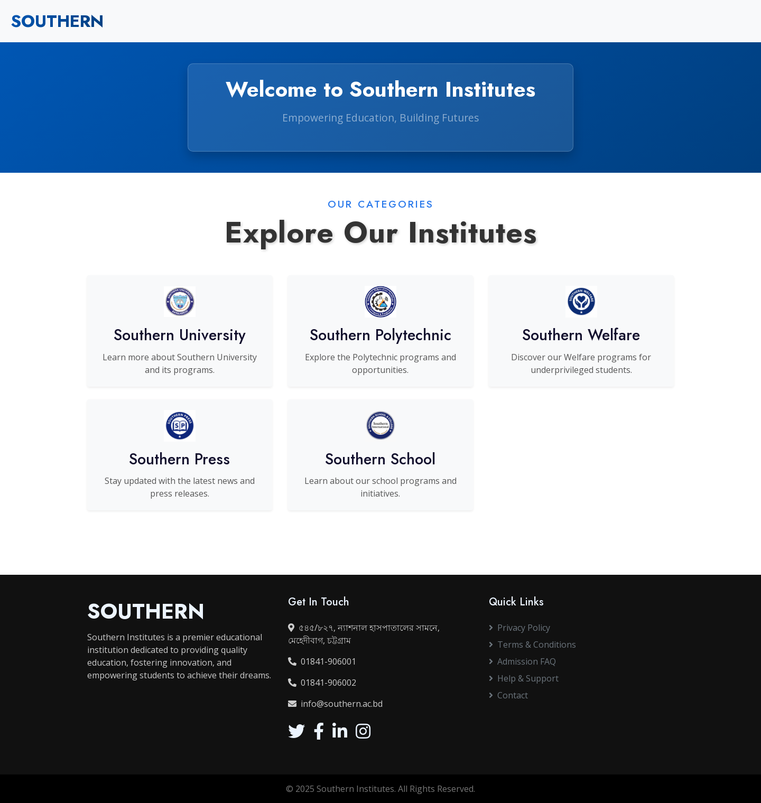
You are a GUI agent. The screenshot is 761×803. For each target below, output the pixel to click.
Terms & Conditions (532, 644)
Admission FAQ (522, 661)
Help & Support (524, 678)
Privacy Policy (519, 627)
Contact (508, 695)
